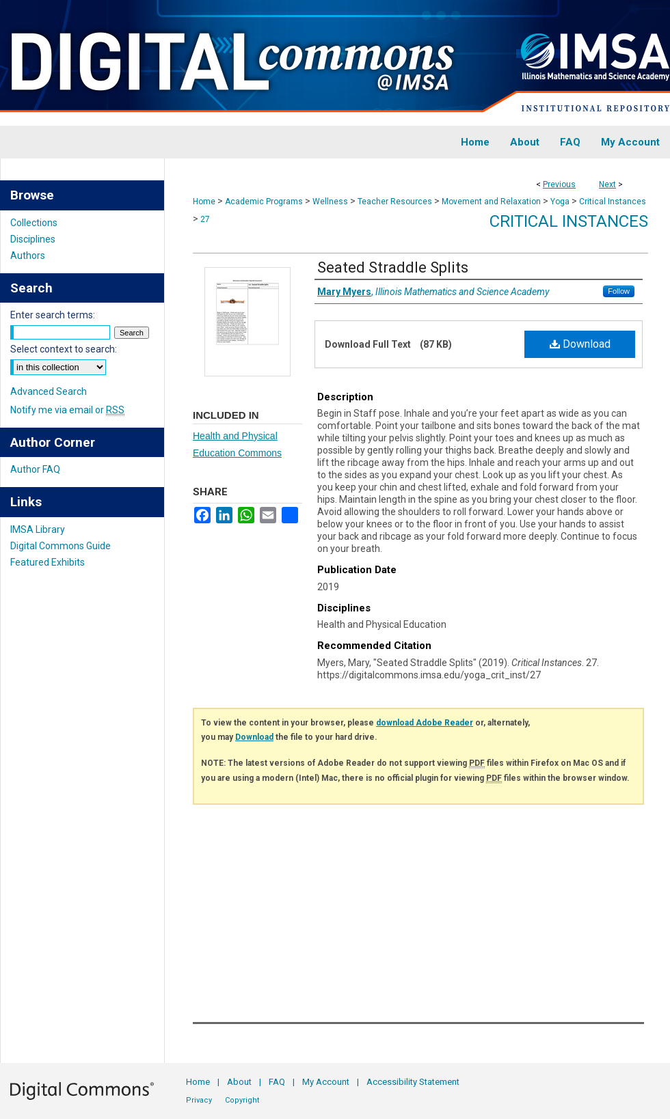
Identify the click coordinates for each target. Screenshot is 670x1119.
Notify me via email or (67, 409)
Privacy (199, 1100)
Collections (33, 222)
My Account (325, 1082)
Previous (559, 184)
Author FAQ (35, 469)
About (239, 1082)
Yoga (560, 201)
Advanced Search (48, 391)
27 (205, 219)
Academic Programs (264, 201)
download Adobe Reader (424, 723)
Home (204, 201)
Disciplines (32, 239)
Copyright (242, 1100)
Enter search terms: (52, 314)
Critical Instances (612, 201)
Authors (27, 255)
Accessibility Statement (412, 1082)
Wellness (330, 201)
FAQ (277, 1082)
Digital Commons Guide (60, 545)
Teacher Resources (395, 201)
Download (580, 343)
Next (607, 184)
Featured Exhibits (47, 562)
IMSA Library (37, 529)
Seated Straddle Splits (392, 267)
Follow (619, 291)
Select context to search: (63, 349)
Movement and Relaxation (491, 201)
